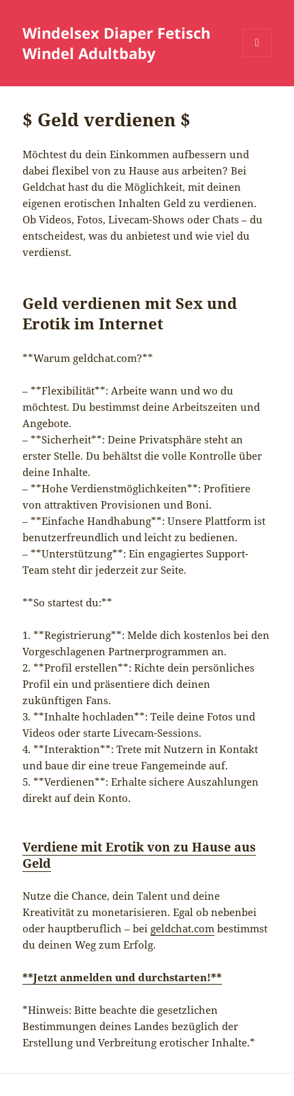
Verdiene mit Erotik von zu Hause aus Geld (139, 855)
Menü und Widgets (258, 56)
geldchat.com (182, 928)
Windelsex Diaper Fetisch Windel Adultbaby (116, 42)
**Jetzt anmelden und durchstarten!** (122, 977)
